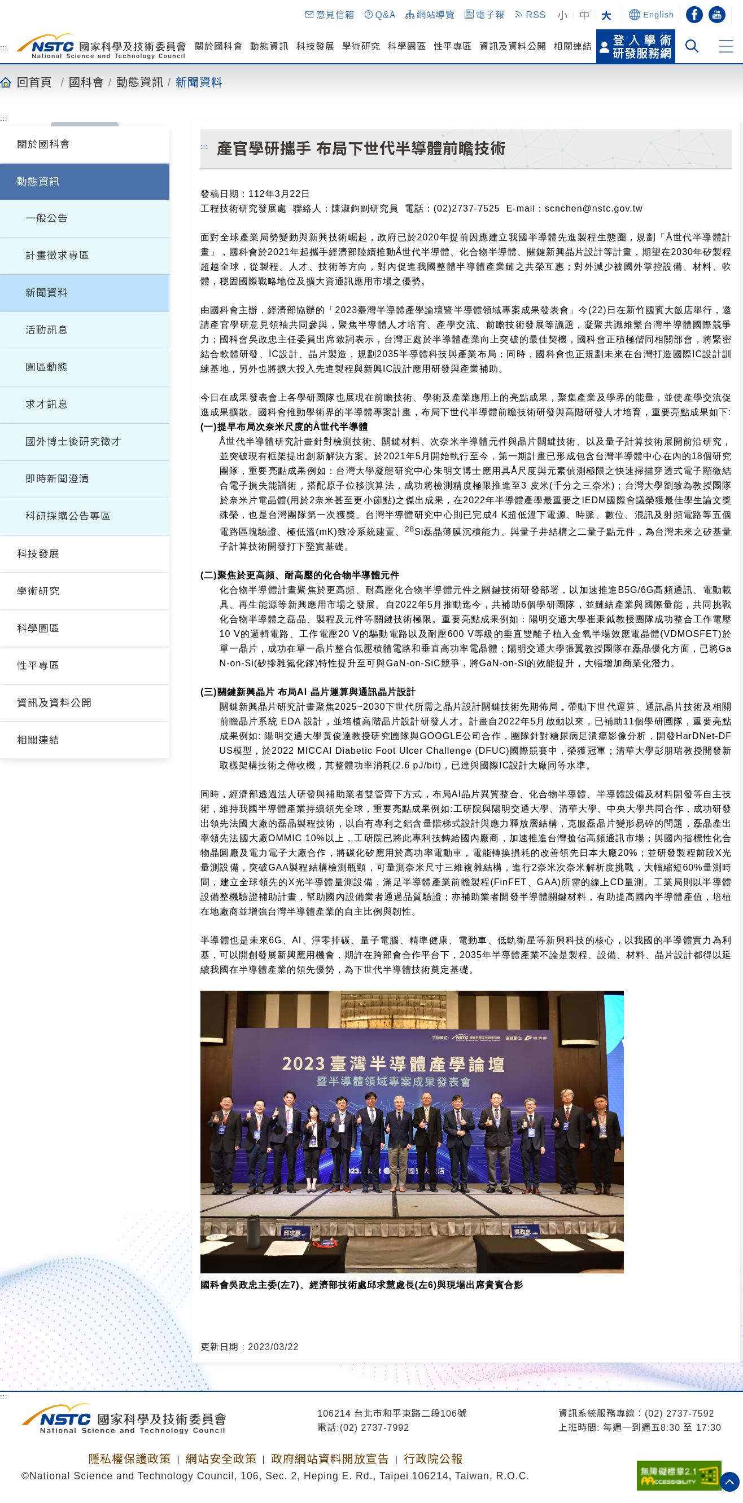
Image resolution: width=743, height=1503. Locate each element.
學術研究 (361, 46)
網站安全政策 (221, 1459)
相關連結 (573, 46)
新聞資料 (199, 81)
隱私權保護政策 (129, 1459)
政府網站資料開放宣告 (330, 1459)
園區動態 (46, 367)
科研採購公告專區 (68, 516)
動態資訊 (269, 46)
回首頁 (35, 81)
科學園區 (407, 46)
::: (4, 47)
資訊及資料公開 (513, 46)
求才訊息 (46, 404)
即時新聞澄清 (57, 479)
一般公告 (46, 218)
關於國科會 (219, 46)
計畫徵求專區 (57, 255)
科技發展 (315, 46)
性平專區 (453, 46)
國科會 (86, 81)
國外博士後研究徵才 (73, 441)
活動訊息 (46, 330)
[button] (329, 15)
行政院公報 (433, 1459)
